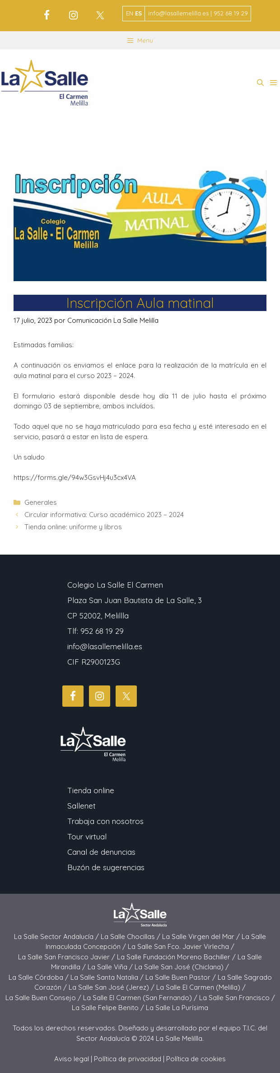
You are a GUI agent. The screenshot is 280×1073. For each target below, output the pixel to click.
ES (138, 13)
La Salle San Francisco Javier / (67, 957)
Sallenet (81, 805)
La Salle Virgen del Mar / (202, 936)
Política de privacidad (127, 1058)
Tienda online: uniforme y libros (73, 526)
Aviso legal (71, 1058)
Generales (40, 502)
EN (129, 13)
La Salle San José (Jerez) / (112, 987)
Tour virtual (87, 836)
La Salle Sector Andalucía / (57, 936)
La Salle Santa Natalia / (107, 977)
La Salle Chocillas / (131, 936)
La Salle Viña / (111, 967)
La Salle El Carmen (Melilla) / (201, 987)
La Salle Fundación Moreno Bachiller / (177, 957)
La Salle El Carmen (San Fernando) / (141, 997)
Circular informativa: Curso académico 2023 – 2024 (104, 514)
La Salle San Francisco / (237, 997)
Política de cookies (196, 1058)
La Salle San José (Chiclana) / (182, 967)
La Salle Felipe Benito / (109, 1007)
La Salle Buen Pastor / (181, 977)
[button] (260, 82)
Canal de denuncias (101, 852)
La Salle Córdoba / (39, 977)
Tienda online (90, 790)
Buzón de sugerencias (106, 867)
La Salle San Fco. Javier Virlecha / (181, 946)
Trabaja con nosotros (105, 821)
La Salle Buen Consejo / (44, 997)
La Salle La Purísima (177, 1007)
